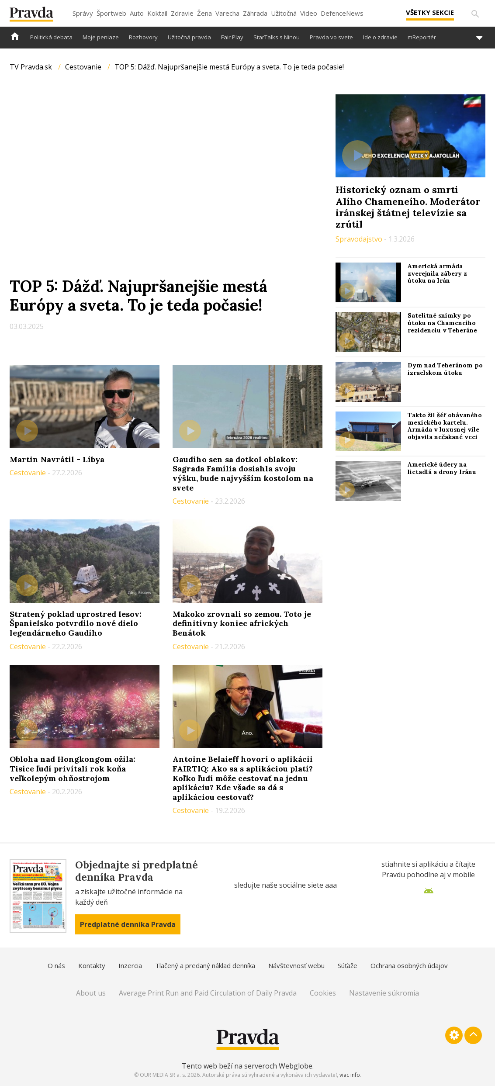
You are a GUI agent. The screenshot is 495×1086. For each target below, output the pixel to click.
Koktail (157, 13)
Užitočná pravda (189, 37)
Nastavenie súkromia (384, 993)
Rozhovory (143, 37)
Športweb (111, 13)
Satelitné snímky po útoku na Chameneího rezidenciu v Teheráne (442, 322)
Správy (83, 13)
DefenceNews (342, 13)
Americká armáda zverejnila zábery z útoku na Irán (437, 273)
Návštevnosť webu (296, 965)
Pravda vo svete (331, 37)
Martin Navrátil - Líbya (57, 459)
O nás (56, 965)
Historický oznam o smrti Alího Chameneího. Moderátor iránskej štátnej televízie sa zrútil (408, 206)
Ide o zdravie (380, 37)
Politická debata (51, 37)
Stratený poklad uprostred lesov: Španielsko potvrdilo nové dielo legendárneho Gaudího (76, 623)
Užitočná (284, 13)
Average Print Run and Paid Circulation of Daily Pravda (208, 993)
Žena (204, 13)
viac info (349, 1075)
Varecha (227, 13)
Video (308, 13)
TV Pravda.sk (31, 67)
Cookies (323, 993)
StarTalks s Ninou (276, 37)
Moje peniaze (101, 37)
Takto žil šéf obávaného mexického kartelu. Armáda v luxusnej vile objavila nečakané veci (445, 426)
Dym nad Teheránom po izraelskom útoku (445, 369)
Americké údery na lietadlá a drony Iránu (442, 468)
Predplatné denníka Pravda (128, 924)
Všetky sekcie (430, 12)
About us (91, 993)
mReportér (422, 37)
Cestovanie (83, 67)
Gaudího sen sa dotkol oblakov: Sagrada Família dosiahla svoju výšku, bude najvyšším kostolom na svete (243, 473)
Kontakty (91, 965)
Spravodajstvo (360, 239)
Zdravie (182, 13)
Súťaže (347, 965)
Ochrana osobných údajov (409, 965)
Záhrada (255, 13)
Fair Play (232, 37)
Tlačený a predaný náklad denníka (205, 965)
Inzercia (130, 965)
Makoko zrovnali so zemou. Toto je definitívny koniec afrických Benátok (242, 623)
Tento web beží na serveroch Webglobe (247, 1066)
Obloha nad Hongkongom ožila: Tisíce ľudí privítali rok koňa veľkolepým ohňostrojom (72, 768)
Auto (137, 13)
